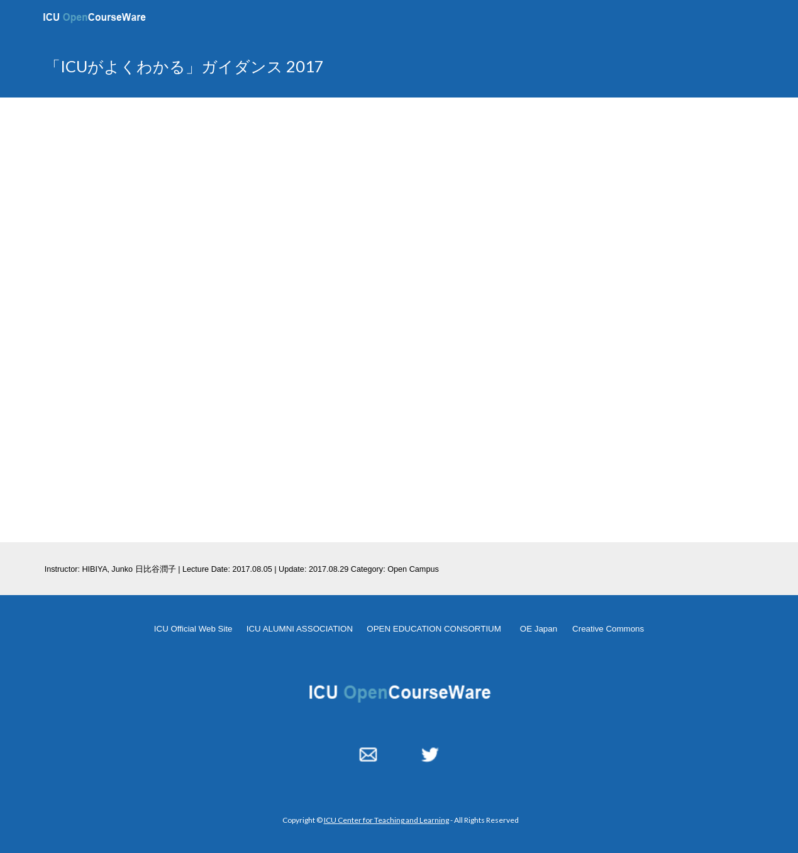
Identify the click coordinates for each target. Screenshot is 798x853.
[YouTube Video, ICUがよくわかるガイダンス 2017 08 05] (399, 320)
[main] (276, 66)
